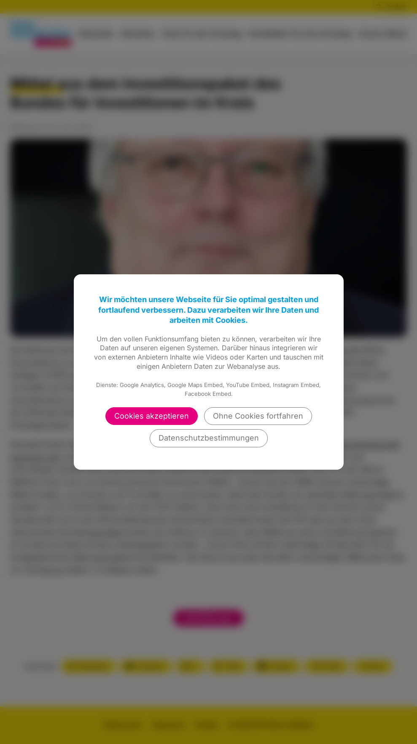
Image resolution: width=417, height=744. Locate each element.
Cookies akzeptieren (151, 415)
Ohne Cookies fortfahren (258, 415)
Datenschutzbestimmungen (209, 437)
